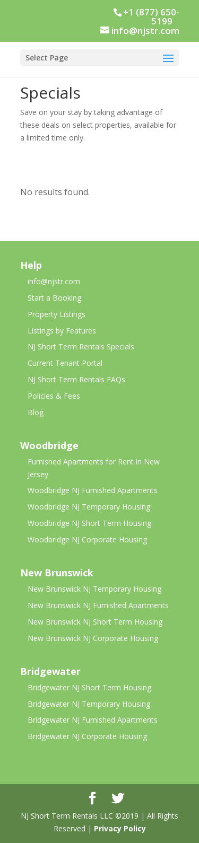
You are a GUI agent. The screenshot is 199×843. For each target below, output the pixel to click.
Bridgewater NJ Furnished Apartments (93, 720)
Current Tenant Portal (65, 363)
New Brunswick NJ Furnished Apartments (98, 605)
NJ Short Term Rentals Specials (81, 346)
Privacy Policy (120, 828)
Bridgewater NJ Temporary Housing (89, 704)
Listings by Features (62, 331)
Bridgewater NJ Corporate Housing (87, 736)
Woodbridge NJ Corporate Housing (87, 539)
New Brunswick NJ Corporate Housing (93, 638)
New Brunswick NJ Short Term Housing (95, 622)
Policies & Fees (54, 396)
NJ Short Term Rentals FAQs (76, 379)
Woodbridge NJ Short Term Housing (89, 523)
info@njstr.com (54, 281)
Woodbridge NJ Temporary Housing (89, 507)
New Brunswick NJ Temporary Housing (94, 589)
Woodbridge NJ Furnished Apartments (93, 490)
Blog (36, 412)
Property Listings (56, 314)
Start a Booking (54, 298)
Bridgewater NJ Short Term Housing (89, 687)
